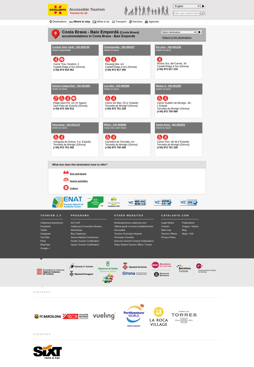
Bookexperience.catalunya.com (130, 223)
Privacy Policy (168, 237)
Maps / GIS (188, 233)
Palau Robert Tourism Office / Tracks (133, 244)
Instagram (46, 233)
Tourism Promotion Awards (128, 233)
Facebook (46, 226)
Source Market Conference (84, 237)
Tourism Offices (169, 233)
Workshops (76, 230)
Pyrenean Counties (124, 237)
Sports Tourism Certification (85, 244)
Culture (74, 188)
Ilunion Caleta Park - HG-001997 (71, 86)
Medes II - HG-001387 (168, 86)
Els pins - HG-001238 (168, 47)
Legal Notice (167, 223)
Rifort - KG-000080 (115, 124)
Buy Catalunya (78, 233)
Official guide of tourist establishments (133, 226)
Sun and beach (78, 174)
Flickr (43, 241)
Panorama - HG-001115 (66, 124)
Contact (165, 226)
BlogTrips (45, 244)
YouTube (45, 237)
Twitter (44, 230)
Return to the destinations (177, 37)
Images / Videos (190, 226)
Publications (188, 223)
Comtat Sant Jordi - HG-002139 (70, 47)
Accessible (119, 230)
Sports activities (79, 181)
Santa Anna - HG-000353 (170, 124)
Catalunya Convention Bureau (86, 226)
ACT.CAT (75, 223)
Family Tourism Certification (85, 241)
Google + (45, 248)
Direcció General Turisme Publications (134, 241)
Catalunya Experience (52, 223)
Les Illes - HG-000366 (116, 86)
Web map (166, 230)
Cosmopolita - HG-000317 (119, 47)
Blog (184, 230)
